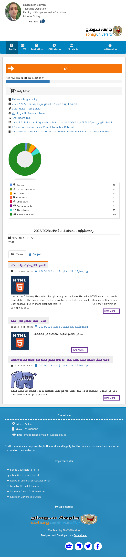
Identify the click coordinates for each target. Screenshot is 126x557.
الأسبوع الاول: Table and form (27, 113)
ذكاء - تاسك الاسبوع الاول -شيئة (28, 320)
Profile (12, 48)
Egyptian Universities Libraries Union (28, 480)
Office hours (54, 48)
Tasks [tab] (17, 254)
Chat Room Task (20, 118)
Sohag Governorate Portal (23, 469)
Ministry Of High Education (23, 485)
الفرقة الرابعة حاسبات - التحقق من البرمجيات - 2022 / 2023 (43, 104)
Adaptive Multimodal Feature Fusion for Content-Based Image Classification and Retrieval (60, 131)
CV (23, 48)
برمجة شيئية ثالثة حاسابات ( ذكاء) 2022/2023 (61, 271)
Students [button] (72, 48)
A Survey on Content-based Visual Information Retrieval (41, 127)
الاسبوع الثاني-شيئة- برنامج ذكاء (28, 265)
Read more (109, 311)
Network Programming (23, 99)
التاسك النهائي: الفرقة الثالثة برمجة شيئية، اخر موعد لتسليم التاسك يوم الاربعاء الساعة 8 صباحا (60, 122)
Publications (37, 48)
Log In (38, 68)
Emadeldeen (80, 535)
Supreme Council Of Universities (26, 491)
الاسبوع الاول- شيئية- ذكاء (25, 108)
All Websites (110, 48)
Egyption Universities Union (24, 496)
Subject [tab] (35, 254)
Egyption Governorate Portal (23, 475)
